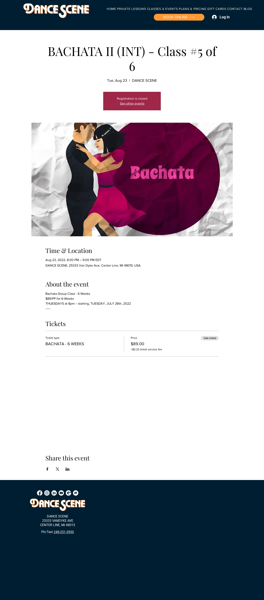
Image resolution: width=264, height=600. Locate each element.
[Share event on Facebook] (47, 469)
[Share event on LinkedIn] (67, 469)
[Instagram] (47, 493)
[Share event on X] (57, 469)
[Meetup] (75, 493)
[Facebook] (39, 493)
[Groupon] (68, 493)
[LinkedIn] (54, 493)
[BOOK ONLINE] (179, 17)
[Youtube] (61, 493)
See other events (132, 103)
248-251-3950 (64, 532)
